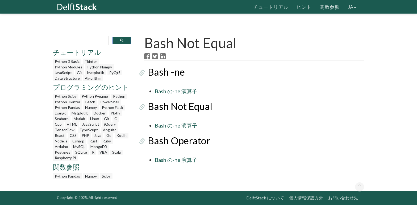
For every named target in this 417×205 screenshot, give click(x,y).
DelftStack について (265, 197)
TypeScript (89, 130)
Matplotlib (95, 72)
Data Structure (67, 78)
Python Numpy (99, 67)
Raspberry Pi (65, 157)
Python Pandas (67, 107)
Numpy (91, 107)
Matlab (79, 118)
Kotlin (121, 135)
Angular (109, 130)
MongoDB (98, 146)
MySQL (79, 146)
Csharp (78, 141)
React (60, 135)
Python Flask (112, 107)
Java (97, 135)
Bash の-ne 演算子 (176, 91)
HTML (72, 124)
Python (119, 96)
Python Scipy (66, 96)
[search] (80, 41)
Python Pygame (95, 96)
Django (60, 113)
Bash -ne (162, 72)
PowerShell (109, 102)
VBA (103, 152)
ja (352, 7)
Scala (116, 152)
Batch (90, 102)
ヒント (304, 7)
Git (79, 72)
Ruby (106, 141)
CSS (73, 135)
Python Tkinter (67, 102)
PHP (85, 135)
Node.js (61, 141)
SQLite (81, 152)
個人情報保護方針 (306, 197)
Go (108, 135)
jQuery (110, 124)
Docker (100, 113)
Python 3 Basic (67, 61)
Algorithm (93, 78)
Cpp (58, 124)
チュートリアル (271, 7)
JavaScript (63, 72)
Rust (93, 141)
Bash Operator (175, 140)
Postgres (62, 152)
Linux (94, 118)
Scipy (106, 176)
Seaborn (62, 118)
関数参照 (330, 7)
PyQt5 (114, 72)
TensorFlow (64, 130)
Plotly (115, 113)
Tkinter (91, 61)
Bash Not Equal (176, 106)
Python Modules (68, 67)
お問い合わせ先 (343, 197)
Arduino (61, 146)
